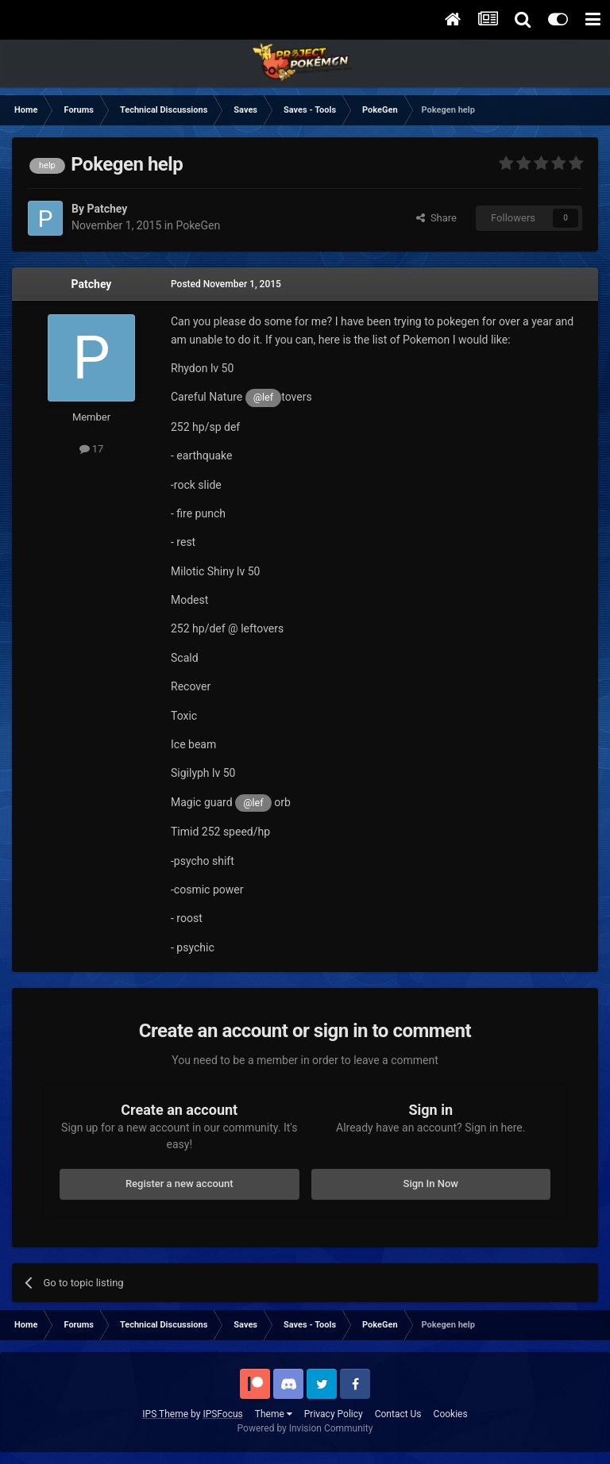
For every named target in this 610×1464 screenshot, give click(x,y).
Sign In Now (430, 1183)
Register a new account (179, 1183)
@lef (263, 397)
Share (436, 218)
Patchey (91, 284)
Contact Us (398, 1414)
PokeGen (198, 225)
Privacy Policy (333, 1414)
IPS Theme (165, 1414)
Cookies (451, 1414)
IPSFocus (222, 1414)
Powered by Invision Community (305, 1428)
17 (91, 449)
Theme (273, 1414)
